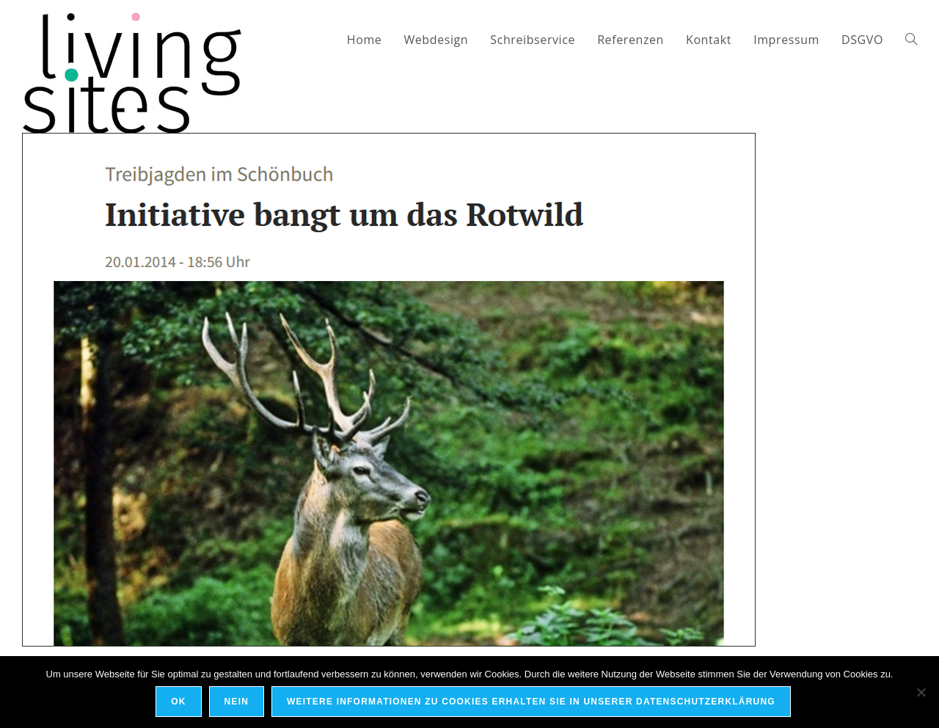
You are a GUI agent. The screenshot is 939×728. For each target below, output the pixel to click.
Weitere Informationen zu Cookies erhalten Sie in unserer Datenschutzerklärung (531, 701)
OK (178, 701)
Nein (236, 701)
